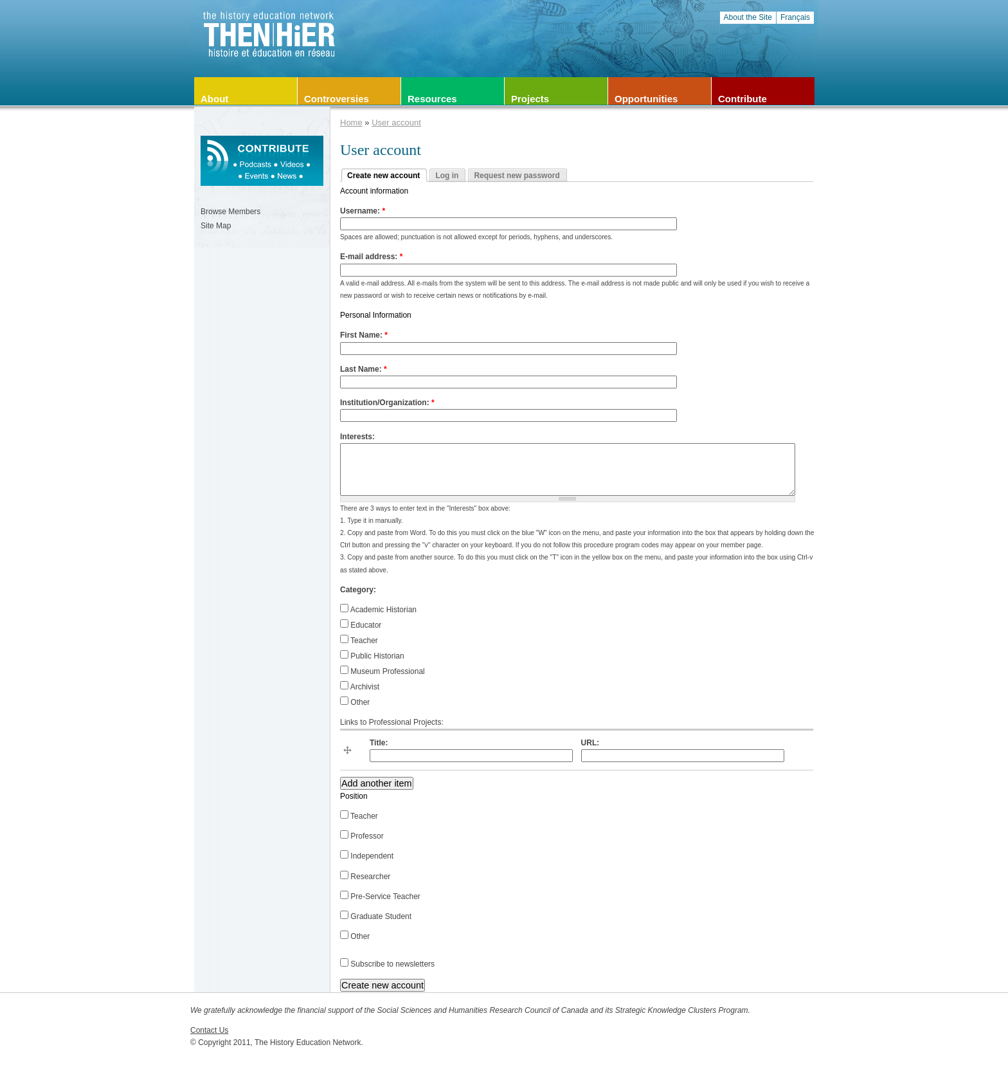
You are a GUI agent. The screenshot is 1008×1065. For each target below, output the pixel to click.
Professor (362, 836)
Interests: (357, 436)
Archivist (359, 686)
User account (396, 122)
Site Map (216, 225)
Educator (360, 625)
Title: (379, 742)
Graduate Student (375, 916)
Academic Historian (378, 609)
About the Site (748, 17)
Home (351, 122)
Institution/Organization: (387, 402)
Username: (362, 210)
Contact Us (209, 1030)
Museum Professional (382, 671)
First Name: (364, 335)
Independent (366, 855)
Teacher (359, 640)
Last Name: (363, 369)
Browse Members (230, 211)
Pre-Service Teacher (380, 896)
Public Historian (372, 655)
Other (355, 702)
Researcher (365, 876)
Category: (358, 589)
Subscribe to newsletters (387, 964)
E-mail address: (371, 256)
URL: (590, 742)
